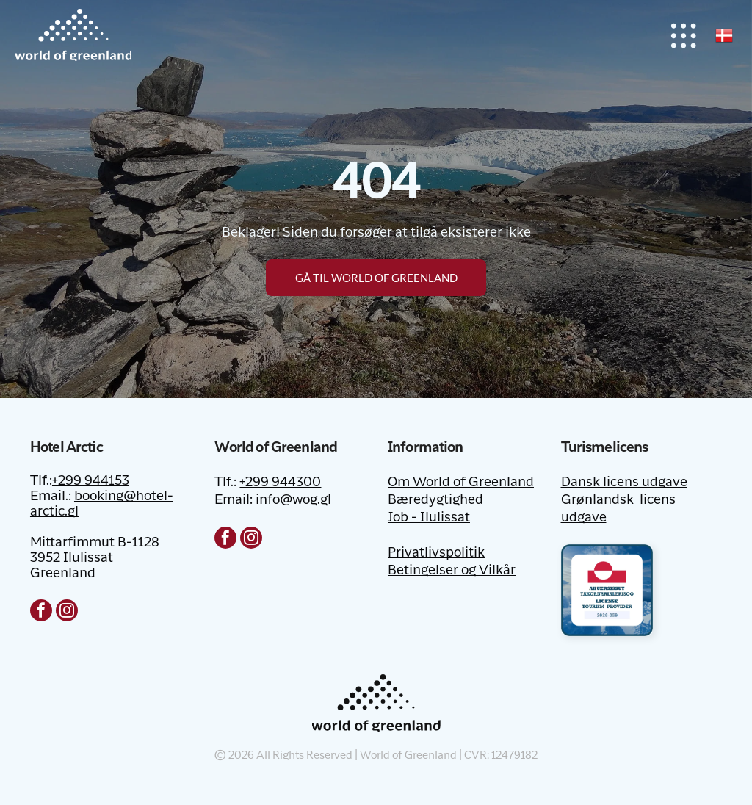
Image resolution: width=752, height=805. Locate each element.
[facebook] (41, 612)
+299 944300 (280, 482)
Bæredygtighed (435, 500)
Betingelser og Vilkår (452, 571)
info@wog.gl (293, 500)
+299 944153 (90, 481)
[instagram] (67, 612)
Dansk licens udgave (624, 482)
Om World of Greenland (461, 482)
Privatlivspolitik (436, 553)
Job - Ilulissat (429, 518)
